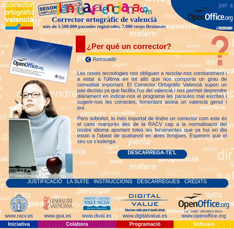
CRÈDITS (195, 181)
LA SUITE (79, 181)
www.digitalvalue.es (145, 216)
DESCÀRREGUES (158, 181)
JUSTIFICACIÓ (45, 181)
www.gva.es (57, 216)
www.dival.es (96, 216)
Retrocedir (105, 59)
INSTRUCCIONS (114, 181)
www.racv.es (19, 216)
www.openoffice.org (203, 216)
